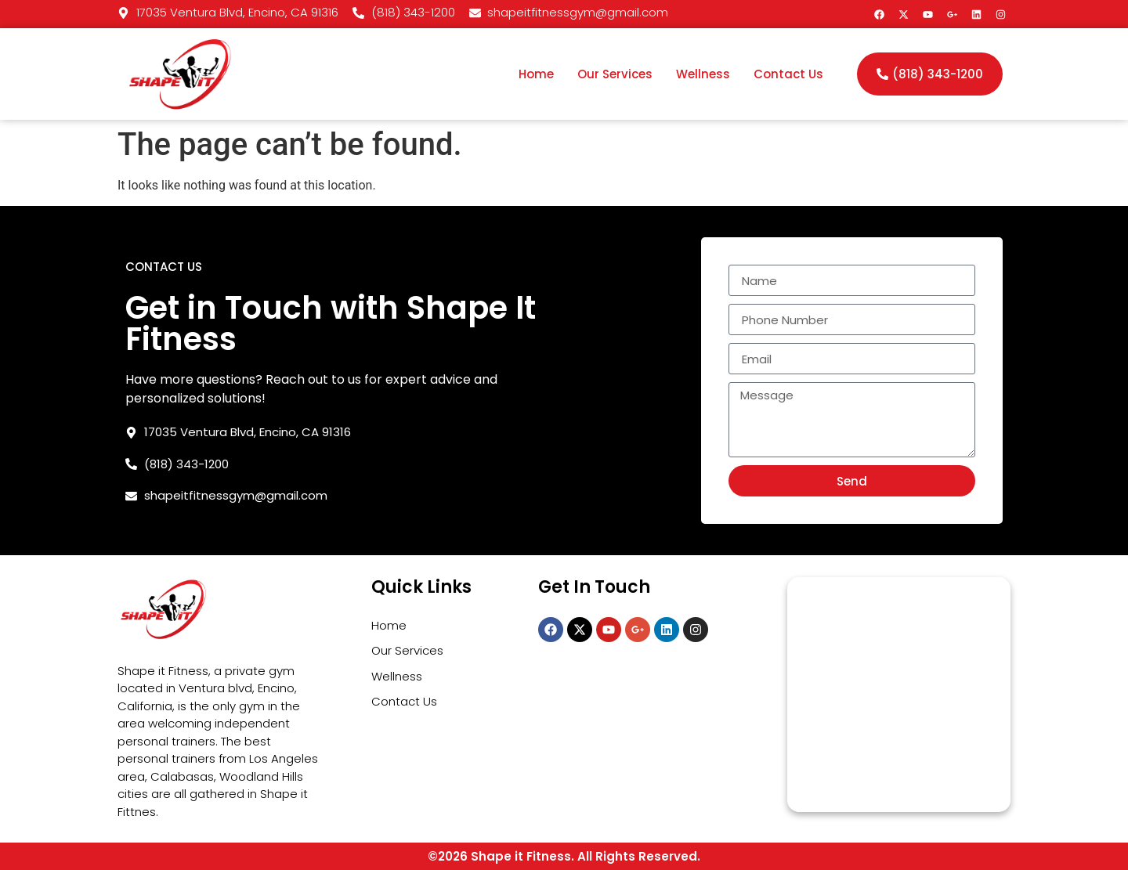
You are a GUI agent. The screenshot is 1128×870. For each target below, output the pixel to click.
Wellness (703, 74)
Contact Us (788, 74)
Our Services (615, 74)
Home (536, 74)
